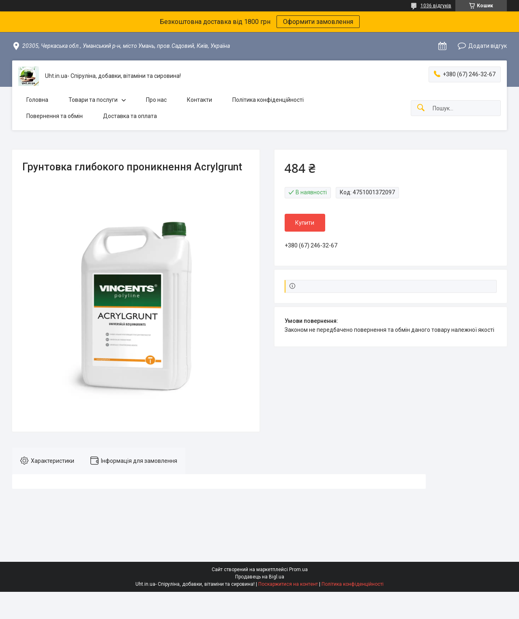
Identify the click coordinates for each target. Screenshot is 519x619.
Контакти (199, 100)
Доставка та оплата (130, 116)
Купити (304, 222)
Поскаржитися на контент (288, 584)
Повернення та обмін (54, 116)
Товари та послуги (93, 100)
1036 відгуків (435, 6)
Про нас (156, 100)
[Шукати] (421, 108)
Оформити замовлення (318, 22)
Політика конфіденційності (268, 100)
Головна (37, 100)
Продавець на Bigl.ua (259, 577)
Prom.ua (298, 569)
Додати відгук (487, 46)
